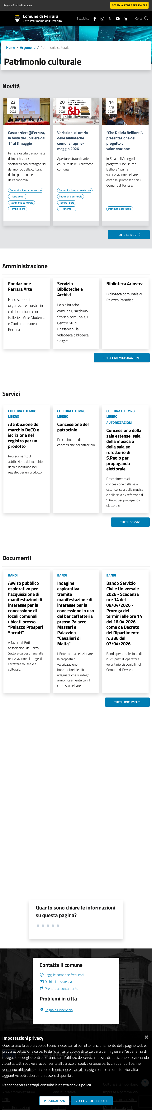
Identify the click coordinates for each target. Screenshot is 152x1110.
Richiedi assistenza (56, 981)
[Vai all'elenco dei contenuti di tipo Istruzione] (17, 196)
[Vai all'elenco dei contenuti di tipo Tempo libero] (17, 208)
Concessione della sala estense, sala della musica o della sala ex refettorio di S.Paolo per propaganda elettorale (123, 449)
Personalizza (54, 1101)
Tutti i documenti (127, 702)
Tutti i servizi (130, 522)
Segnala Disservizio (56, 1010)
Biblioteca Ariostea (125, 283)
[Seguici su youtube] (116, 18)
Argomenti (28, 47)
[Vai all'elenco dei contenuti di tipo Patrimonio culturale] (21, 202)
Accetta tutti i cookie (92, 1101)
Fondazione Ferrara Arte (20, 286)
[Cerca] (146, 18)
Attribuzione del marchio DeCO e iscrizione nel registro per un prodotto (24, 435)
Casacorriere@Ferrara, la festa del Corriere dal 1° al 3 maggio (26, 138)
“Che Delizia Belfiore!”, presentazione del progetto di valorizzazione (124, 140)
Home (10, 47)
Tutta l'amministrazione (121, 358)
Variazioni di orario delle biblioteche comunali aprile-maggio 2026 (72, 140)
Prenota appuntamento (59, 988)
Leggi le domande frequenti (62, 974)
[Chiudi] (146, 1036)
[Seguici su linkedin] (124, 18)
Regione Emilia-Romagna (17, 5)
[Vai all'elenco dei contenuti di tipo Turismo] (66, 208)
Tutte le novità (128, 234)
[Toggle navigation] (7, 18)
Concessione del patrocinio (73, 427)
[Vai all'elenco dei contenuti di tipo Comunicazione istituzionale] (25, 190)
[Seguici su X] (108, 18)
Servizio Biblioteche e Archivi (70, 289)
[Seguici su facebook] (93, 18)
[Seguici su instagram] (101, 18)
